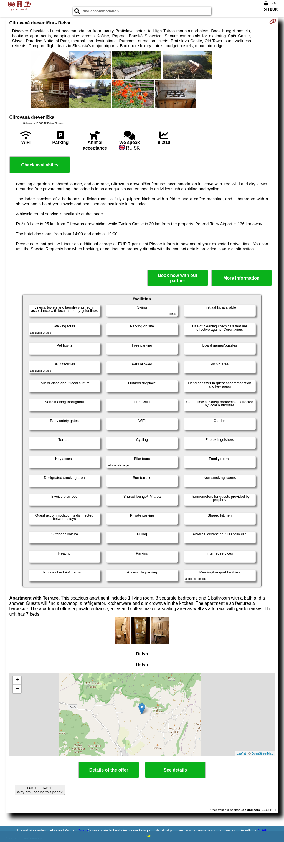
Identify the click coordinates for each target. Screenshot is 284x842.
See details (175, 770)
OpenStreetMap (262, 753)
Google (83, 830)
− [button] (17, 689)
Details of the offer (108, 770)
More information (241, 278)
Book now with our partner (177, 278)
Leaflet (241, 753)
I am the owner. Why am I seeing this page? (39, 790)
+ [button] (17, 680)
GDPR (263, 830)
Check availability (39, 165)
